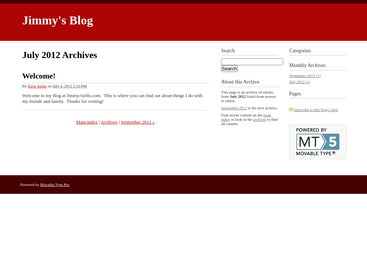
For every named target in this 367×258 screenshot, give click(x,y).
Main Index (86, 122)
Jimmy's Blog (57, 20)
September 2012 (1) (304, 75)
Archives (109, 122)
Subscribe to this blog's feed (316, 110)
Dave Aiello (37, 86)
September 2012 (234, 108)
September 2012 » (138, 122)
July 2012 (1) (299, 82)
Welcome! (39, 75)
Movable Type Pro (55, 184)
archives (259, 119)
